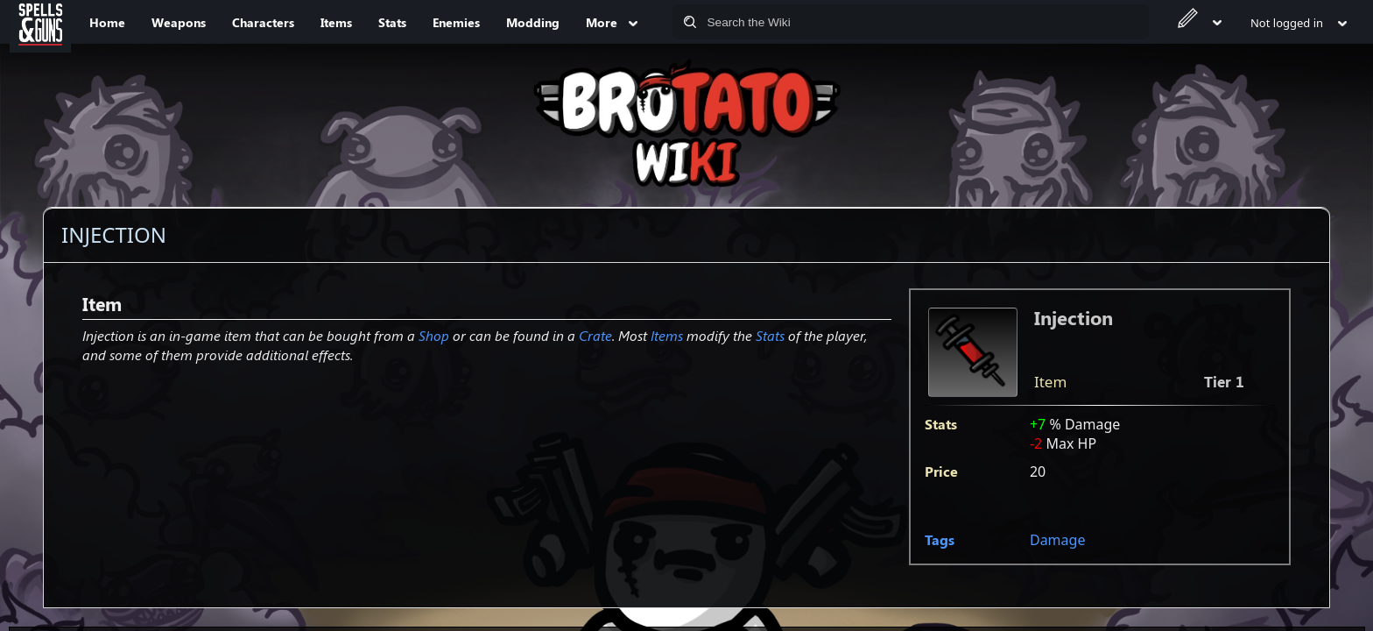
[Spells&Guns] (40, 22)
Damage (1057, 539)
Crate (595, 335)
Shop (434, 335)
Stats (770, 335)
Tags (939, 539)
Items (667, 335)
